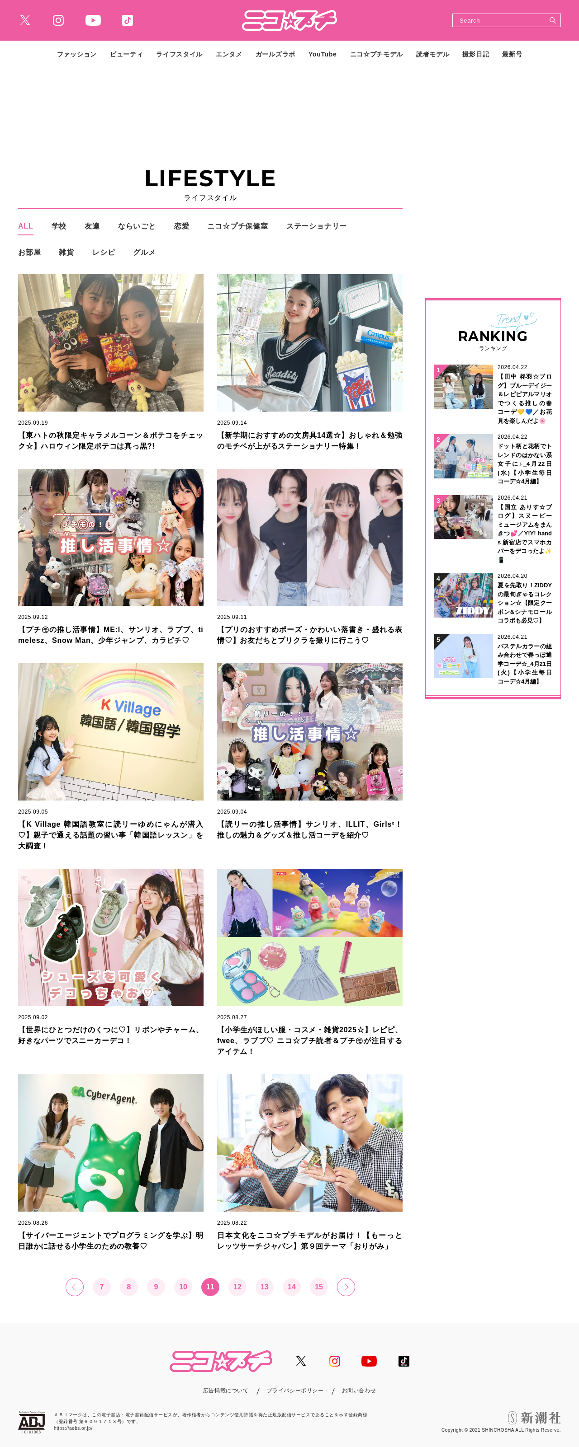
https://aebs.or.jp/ (73, 1428)
